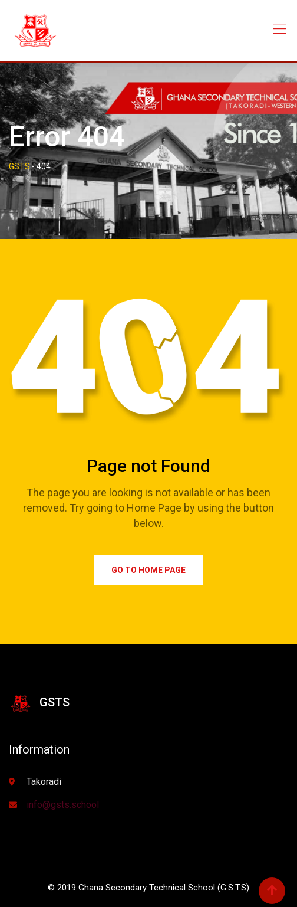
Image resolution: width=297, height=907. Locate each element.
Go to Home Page (148, 570)
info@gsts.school (63, 804)
